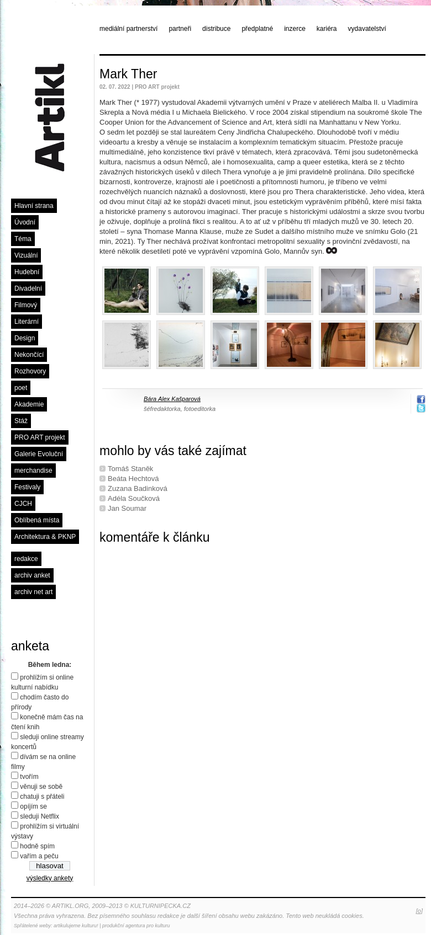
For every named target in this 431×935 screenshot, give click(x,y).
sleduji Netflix (39, 816)
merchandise (33, 470)
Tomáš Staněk (130, 468)
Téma (22, 239)
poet (20, 388)
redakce (26, 559)
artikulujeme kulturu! (76, 925)
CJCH (23, 503)
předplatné (257, 29)
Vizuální (26, 255)
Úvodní (24, 222)
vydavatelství (367, 29)
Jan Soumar (127, 508)
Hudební (26, 272)
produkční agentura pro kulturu (136, 925)
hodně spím (37, 846)
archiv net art (33, 592)
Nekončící (29, 355)
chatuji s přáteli (42, 796)
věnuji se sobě (41, 786)
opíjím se (33, 806)
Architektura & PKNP (45, 537)
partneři (180, 29)
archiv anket (32, 575)
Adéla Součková (134, 498)
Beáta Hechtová (133, 478)
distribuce (216, 29)
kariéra (327, 29)
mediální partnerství (128, 29)
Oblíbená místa (36, 520)
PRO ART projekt (39, 437)
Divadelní (28, 288)
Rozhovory (30, 371)
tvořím (29, 777)
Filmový (25, 305)
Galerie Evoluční (38, 454)
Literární (26, 321)
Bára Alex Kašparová (172, 399)
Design (24, 338)
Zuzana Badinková (137, 488)
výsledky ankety (50, 878)
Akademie (29, 404)
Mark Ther (128, 74)
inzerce (295, 29)
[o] (419, 910)
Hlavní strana (34, 206)
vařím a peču (39, 856)
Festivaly (27, 487)
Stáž (21, 421)
